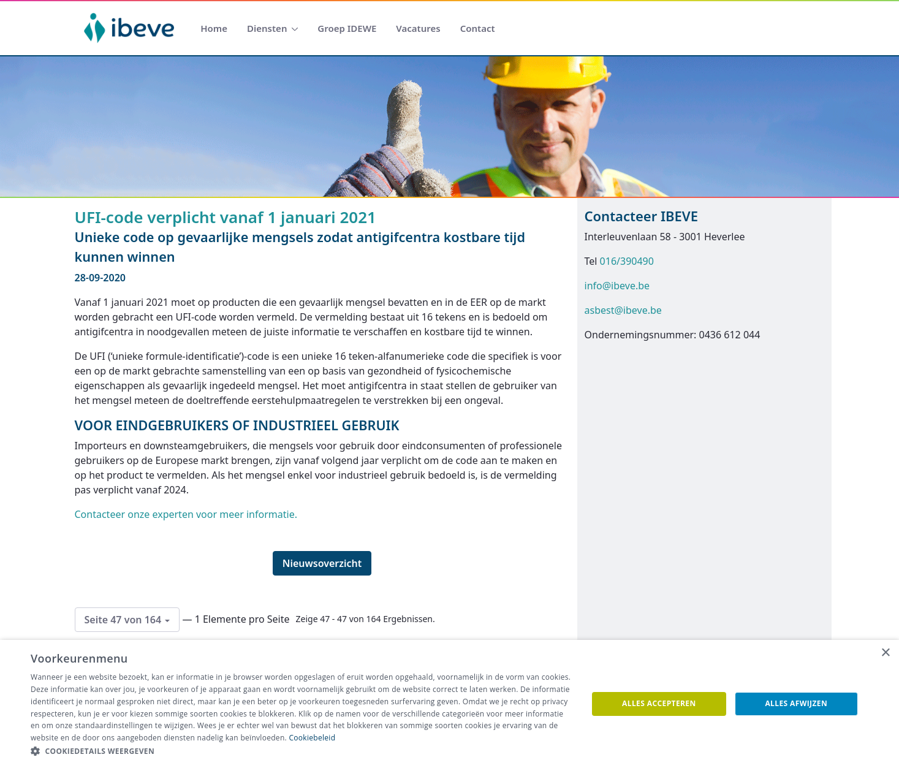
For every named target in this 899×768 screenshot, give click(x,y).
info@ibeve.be (617, 285)
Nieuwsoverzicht (322, 563)
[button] (301, 751)
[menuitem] (213, 28)
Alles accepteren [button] (659, 703)
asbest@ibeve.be (623, 310)
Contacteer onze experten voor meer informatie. (186, 514)
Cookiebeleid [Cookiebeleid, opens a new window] (312, 737)
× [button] (885, 653)
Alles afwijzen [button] (796, 703)
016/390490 (627, 261)
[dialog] (449, 704)
